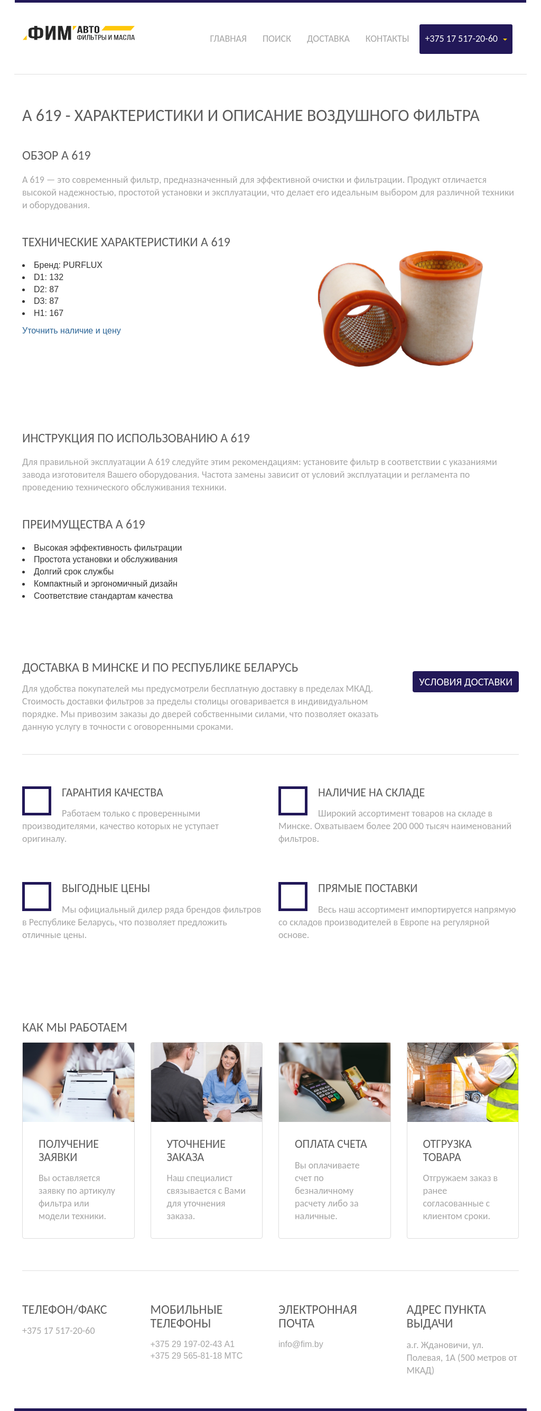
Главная (228, 38)
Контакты (387, 38)
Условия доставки (465, 681)
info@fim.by (300, 1344)
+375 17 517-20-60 (466, 38)
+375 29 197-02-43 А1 (193, 1344)
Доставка (328, 38)
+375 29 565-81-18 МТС (197, 1355)
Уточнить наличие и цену (71, 330)
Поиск (277, 38)
